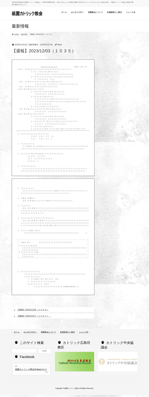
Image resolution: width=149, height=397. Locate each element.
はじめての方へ (30, 332)
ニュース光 (83, 332)
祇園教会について (48, 332)
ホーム (16, 332)
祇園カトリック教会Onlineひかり (31, 369)
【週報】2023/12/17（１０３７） (34, 316)
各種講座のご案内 (67, 332)
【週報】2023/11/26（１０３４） (33, 310)
